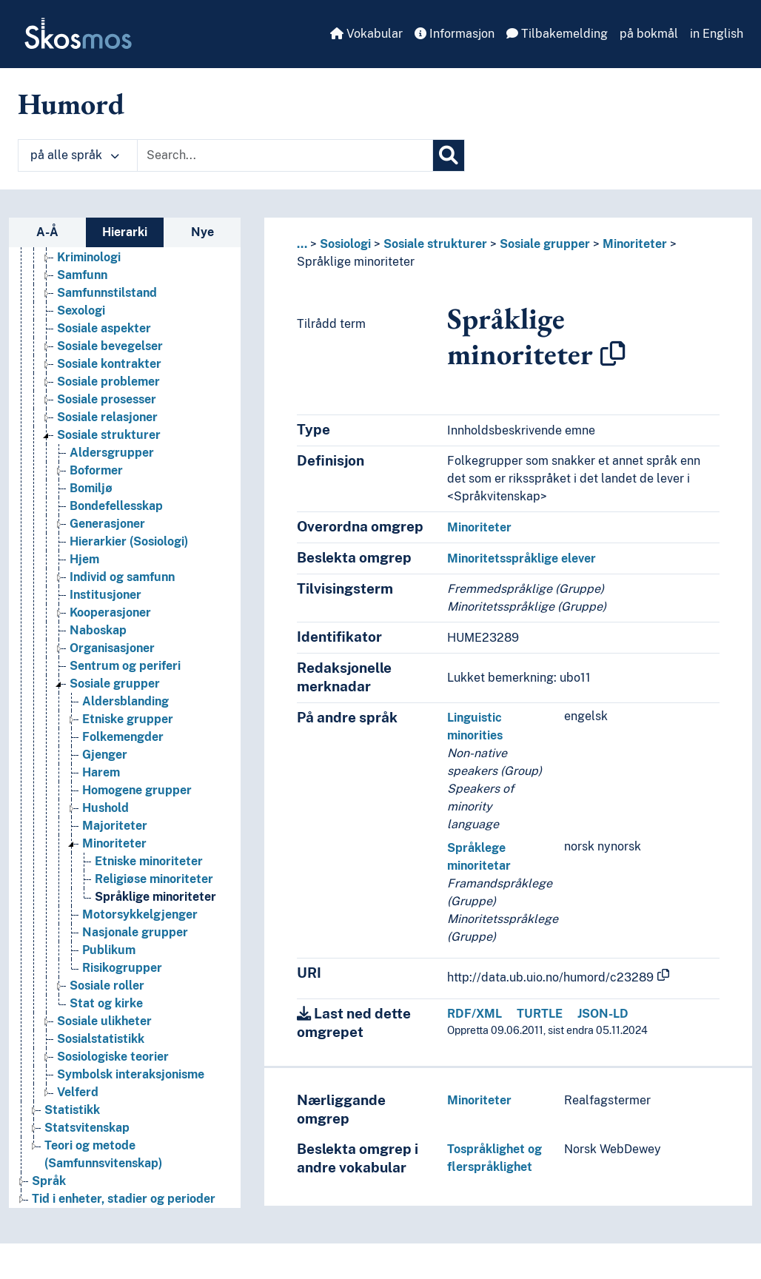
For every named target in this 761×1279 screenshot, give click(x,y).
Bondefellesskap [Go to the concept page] (116, 506)
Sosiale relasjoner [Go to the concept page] (107, 417)
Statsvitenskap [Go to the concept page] (87, 1128)
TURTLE (540, 1014)
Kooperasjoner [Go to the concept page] (110, 612)
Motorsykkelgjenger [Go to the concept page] (140, 914)
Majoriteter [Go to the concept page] (114, 826)
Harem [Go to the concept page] (101, 772)
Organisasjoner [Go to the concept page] (112, 648)
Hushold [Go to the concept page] (105, 808)
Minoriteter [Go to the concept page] (114, 843)
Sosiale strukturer (435, 244)
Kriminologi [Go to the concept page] (89, 257)
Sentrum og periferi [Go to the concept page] (125, 666)
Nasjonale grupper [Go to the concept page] (135, 932)
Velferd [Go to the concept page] (77, 1092)
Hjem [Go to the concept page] (84, 559)
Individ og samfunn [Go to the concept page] (122, 577)
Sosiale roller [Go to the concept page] (107, 985)
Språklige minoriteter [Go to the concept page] (155, 897)
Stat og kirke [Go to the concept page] (106, 1003)
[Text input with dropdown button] (285, 155)
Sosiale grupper (545, 244)
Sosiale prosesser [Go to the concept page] (106, 399)
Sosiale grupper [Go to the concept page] (115, 684)
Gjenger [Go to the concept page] (104, 755)
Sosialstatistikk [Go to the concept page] (100, 1039)
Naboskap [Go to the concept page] (98, 630)
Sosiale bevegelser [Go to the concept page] (110, 346)
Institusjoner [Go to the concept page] (105, 595)
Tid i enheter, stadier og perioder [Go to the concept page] (123, 1199)
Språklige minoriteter (356, 262)
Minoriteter (635, 244)
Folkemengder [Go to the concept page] (123, 737)
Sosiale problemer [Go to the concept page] (108, 382)
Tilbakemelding (557, 34)
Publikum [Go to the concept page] (108, 950)
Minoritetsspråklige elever (521, 558)
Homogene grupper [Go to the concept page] (137, 790)
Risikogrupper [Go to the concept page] (122, 968)
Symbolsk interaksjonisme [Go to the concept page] (130, 1074)
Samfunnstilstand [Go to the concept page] (107, 293)
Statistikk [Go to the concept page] (72, 1110)
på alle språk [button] (74, 155)
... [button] (302, 244)
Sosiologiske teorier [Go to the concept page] (113, 1057)
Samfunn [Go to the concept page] (82, 275)
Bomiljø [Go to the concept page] (91, 488)
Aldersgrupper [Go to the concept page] (112, 453)
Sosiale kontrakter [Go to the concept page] (109, 364)
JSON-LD (602, 1014)
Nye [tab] (202, 232)
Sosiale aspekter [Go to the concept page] (104, 328)
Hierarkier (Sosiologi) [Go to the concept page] (129, 541)
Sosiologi (345, 244)
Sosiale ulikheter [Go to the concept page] (104, 1021)
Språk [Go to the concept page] (49, 1181)
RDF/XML (474, 1014)
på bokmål (649, 34)
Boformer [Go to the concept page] (96, 470)
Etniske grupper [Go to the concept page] (127, 719)
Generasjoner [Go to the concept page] (107, 524)
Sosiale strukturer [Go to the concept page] (109, 435)
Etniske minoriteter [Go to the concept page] (149, 861)
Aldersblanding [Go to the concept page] (125, 701)
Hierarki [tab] (124, 232)
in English (716, 34)
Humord (71, 103)
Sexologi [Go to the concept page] (81, 310)
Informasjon (455, 34)
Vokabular (366, 34)
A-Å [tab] (47, 232)
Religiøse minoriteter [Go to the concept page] (154, 879)
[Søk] (448, 155)
